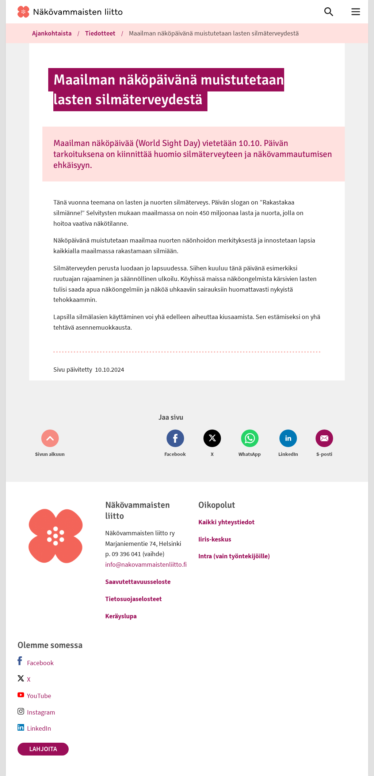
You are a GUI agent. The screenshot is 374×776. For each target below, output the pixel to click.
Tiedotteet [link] (100, 33)
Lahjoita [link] (43, 749)
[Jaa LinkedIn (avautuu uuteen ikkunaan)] (288, 444)
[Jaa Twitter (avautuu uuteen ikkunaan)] (212, 444)
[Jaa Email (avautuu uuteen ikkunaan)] (323, 444)
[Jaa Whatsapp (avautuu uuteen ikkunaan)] (250, 444)
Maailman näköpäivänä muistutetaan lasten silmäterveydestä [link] (214, 33)
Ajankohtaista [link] (52, 33)
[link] (158, 11)
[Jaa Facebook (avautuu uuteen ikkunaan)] (176, 444)
